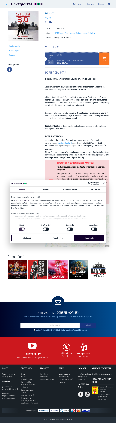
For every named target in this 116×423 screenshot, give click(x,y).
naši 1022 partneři (23, 200)
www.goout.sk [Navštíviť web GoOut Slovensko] (82, 376)
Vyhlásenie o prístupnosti (29, 403)
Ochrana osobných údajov (27, 391)
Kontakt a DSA (26, 382)
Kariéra (23, 376)
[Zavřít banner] (104, 183)
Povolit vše (89, 238)
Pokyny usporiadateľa (66, 379)
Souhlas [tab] (22, 189)
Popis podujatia (14, 50)
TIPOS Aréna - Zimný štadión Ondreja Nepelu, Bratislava (74, 33)
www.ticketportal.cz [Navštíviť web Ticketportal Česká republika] (84, 374)
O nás (23, 374)
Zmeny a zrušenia (64, 374)
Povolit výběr (58, 238)
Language (90, 4)
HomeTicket (44, 374)
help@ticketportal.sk (64, 143)
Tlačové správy (64, 376)
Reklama (62, 382)
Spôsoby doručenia (8, 374)
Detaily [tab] (46, 189)
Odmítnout (27, 238)
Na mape (12, 55)
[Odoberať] (88, 325)
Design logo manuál (27, 395)
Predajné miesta (26, 379)
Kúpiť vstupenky (14, 46)
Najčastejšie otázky (8, 398)
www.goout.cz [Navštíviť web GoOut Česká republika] (82, 379)
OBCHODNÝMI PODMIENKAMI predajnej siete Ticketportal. (63, 330)
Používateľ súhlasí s (61, 330)
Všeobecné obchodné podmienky (28, 385)
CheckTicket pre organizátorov (102, 374)
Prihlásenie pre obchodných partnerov (28, 399)
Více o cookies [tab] (94, 189)
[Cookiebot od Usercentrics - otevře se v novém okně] (89, 183)
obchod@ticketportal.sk (10, 389)
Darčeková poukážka (47, 379)
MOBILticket (44, 376)
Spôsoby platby (7, 376)
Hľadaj (77, 4)
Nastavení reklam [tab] (70, 189)
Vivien (48, 18)
